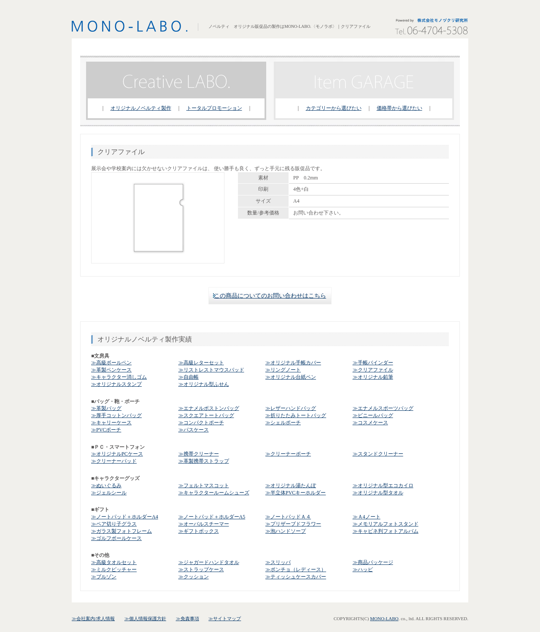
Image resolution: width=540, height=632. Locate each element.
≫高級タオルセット (114, 562)
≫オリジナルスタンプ (116, 384)
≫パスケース (193, 430)
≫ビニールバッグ (373, 415)
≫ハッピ (363, 569)
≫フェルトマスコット (203, 485)
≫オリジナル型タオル (378, 493)
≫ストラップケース (201, 569)
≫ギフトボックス (198, 531)
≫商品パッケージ (373, 562)
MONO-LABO (384, 618)
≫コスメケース (370, 423)
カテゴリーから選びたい (334, 108)
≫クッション (193, 577)
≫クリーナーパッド (114, 461)
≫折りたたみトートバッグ (295, 415)
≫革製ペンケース (111, 370)
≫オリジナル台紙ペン (290, 377)
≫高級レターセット (201, 363)
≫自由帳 (188, 377)
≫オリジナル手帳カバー (293, 363)
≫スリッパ (278, 562)
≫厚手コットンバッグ (116, 415)
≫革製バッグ (106, 408)
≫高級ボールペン (111, 363)
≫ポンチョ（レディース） (295, 569)
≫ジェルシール (109, 493)
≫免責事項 (187, 618)
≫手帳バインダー (373, 363)
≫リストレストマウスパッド (211, 370)
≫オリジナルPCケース (117, 454)
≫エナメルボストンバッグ (208, 408)
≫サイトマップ (224, 618)
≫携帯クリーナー (198, 454)
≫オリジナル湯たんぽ (290, 485)
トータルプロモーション (214, 108)
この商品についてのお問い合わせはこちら (270, 296)
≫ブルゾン (103, 577)
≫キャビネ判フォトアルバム (385, 531)
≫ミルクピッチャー (114, 569)
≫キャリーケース (111, 423)
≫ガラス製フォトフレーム (121, 531)
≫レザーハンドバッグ (290, 408)
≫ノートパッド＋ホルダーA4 (124, 517)
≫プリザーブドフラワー (293, 524)
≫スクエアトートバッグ (206, 415)
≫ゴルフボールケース (116, 538)
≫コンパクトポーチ (201, 423)
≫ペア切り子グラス (114, 524)
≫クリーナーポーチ (288, 454)
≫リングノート (283, 370)
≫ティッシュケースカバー (295, 577)
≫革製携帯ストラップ (203, 461)
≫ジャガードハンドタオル (208, 562)
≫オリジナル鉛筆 (373, 377)
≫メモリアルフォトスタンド (385, 524)
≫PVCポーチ (106, 430)
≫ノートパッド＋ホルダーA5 (212, 517)
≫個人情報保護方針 (145, 618)
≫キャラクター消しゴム (119, 377)
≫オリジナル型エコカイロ (383, 485)
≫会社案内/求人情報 (93, 618)
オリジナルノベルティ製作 (141, 108)
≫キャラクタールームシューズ (213, 493)
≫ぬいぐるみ (106, 485)
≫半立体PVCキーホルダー (295, 493)
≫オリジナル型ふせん (203, 384)
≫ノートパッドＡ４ (288, 517)
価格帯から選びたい (399, 108)
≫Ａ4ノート (367, 517)
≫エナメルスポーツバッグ (383, 408)
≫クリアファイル (373, 370)
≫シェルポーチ (283, 423)
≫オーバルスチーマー (203, 524)
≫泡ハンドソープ (285, 531)
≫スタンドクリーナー (378, 454)
